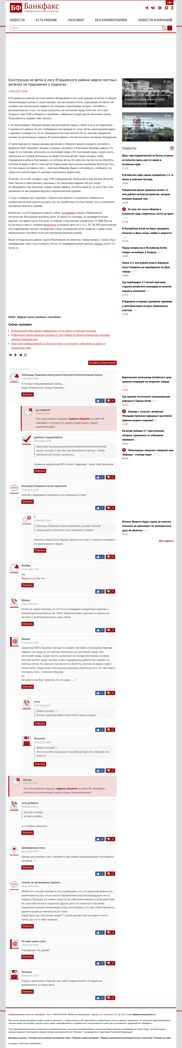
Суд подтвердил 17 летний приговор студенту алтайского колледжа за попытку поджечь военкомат (146, 286)
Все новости (166, 541)
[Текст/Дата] (169, 28)
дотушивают (68, 212)
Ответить (27, 394)
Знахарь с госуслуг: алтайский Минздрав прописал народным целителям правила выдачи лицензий (147, 416)
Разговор (76, 20)
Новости (17, 20)
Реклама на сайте (162, 1038)
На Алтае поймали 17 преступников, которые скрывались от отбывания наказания (143, 435)
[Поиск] (164, 28)
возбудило (50, 224)
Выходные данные (17, 1038)
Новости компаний (155, 20)
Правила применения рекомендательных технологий (126, 1038)
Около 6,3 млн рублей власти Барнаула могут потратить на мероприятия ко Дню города (146, 267)
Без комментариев (111, 20)
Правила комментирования (85, 1038)
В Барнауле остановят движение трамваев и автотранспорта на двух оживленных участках (147, 306)
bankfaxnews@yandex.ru (144, 1014)
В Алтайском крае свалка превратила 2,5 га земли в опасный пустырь (53, 330)
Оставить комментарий (102, 362)
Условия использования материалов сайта (49, 1038)
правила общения (79, 418)
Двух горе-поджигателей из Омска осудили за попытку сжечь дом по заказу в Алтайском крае (147, 160)
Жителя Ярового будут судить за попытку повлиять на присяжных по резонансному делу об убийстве (146, 526)
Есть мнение (46, 20)
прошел (98, 243)
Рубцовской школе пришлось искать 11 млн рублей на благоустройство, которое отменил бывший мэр (146, 194)
